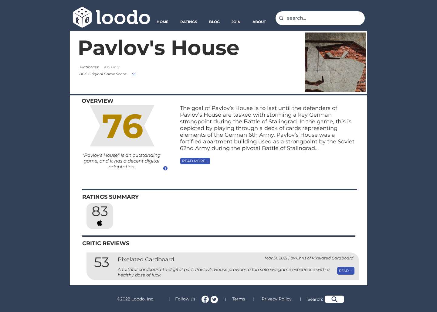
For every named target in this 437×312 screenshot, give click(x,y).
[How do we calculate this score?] (165, 168)
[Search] (334, 299)
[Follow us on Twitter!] (214, 299)
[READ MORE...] (195, 161)
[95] (134, 73)
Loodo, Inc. (142, 299)
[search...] (319, 18)
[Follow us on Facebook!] (205, 299)
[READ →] (345, 271)
